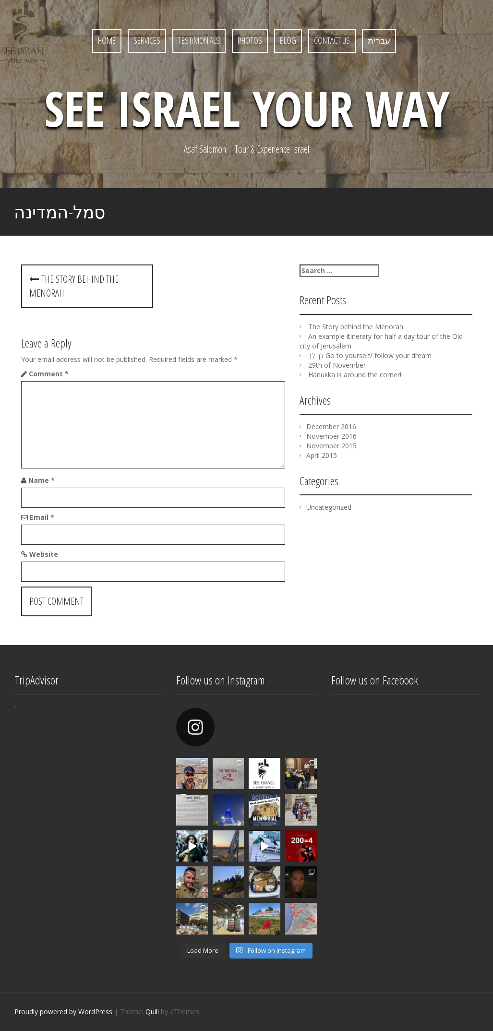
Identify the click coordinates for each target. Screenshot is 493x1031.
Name (41, 480)
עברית (379, 40)
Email (42, 517)
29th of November (337, 365)
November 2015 (331, 445)
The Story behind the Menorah (355, 326)
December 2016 (331, 426)
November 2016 (331, 436)
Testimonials (199, 40)
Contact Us (332, 40)
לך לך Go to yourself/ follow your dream (370, 355)
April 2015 (321, 455)
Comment (49, 373)
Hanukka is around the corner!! (355, 374)
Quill (152, 1011)
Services (146, 40)
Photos (250, 40)
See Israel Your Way (246, 108)
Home (107, 40)
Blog (288, 40)
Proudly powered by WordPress (63, 1011)
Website (43, 554)
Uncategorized (328, 507)
